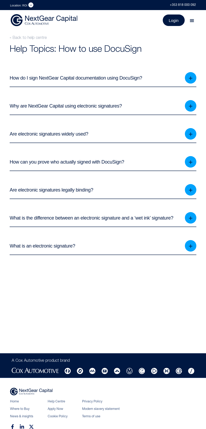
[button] (192, 20)
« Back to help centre (28, 38)
